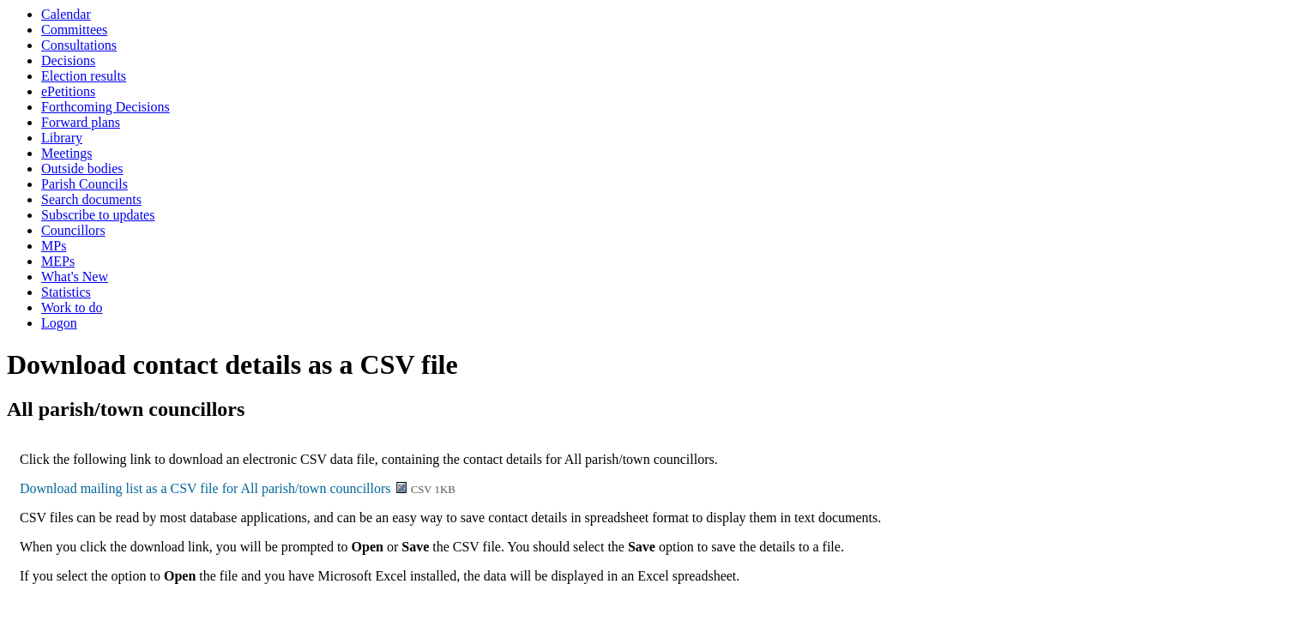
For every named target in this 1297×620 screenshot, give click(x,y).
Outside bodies (82, 168)
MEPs (58, 261)
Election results (83, 76)
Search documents (91, 199)
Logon (59, 323)
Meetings (67, 153)
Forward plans (80, 122)
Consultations (79, 45)
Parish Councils (84, 184)
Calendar (66, 14)
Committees (74, 29)
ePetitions (68, 91)
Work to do (72, 307)
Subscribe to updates (97, 215)
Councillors (73, 230)
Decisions (68, 60)
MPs (53, 245)
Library (61, 137)
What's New (74, 276)
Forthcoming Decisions (105, 106)
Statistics (66, 292)
